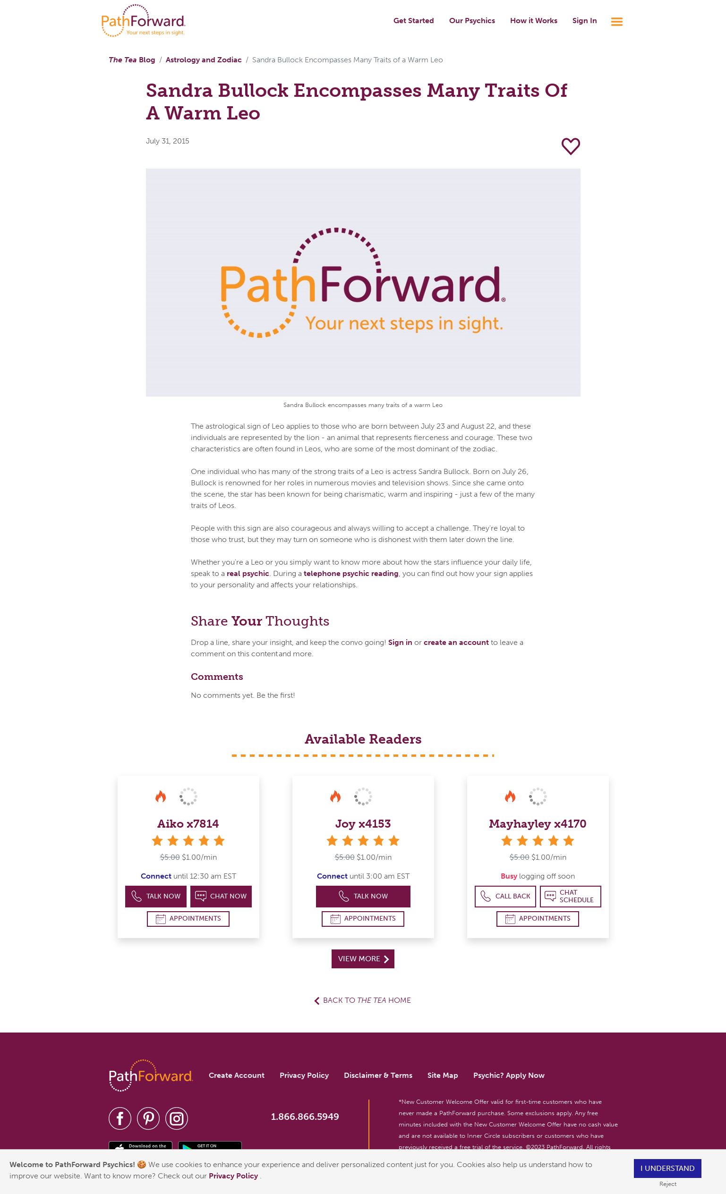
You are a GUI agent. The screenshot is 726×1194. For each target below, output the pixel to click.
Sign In (584, 20)
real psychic (248, 573)
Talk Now (155, 896)
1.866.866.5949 (305, 1116)
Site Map (442, 1075)
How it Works (533, 20)
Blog (132, 59)
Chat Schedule (569, 896)
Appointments (188, 919)
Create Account (237, 1075)
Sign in (400, 642)
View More (363, 958)
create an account (456, 642)
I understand (668, 1168)
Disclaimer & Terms (378, 1075)
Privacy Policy (234, 1175)
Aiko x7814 (188, 823)
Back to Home (367, 1000)
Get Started (413, 20)
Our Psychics (472, 20)
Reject (667, 1183)
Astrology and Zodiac (204, 59)
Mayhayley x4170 (538, 823)
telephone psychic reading (351, 573)
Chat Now (221, 896)
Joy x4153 (363, 823)
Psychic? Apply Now (509, 1075)
